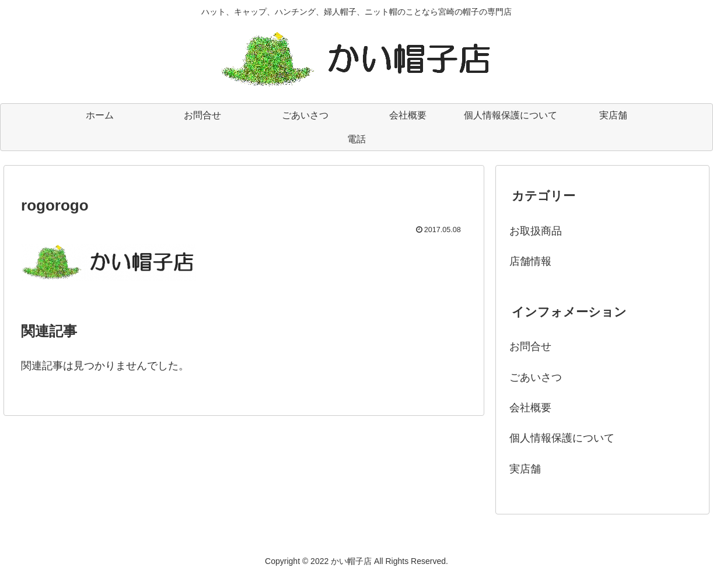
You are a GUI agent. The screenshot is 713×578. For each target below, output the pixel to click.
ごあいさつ (535, 377)
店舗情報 (530, 261)
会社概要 (530, 408)
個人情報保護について (561, 438)
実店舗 (525, 469)
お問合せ (530, 346)
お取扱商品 (535, 231)
